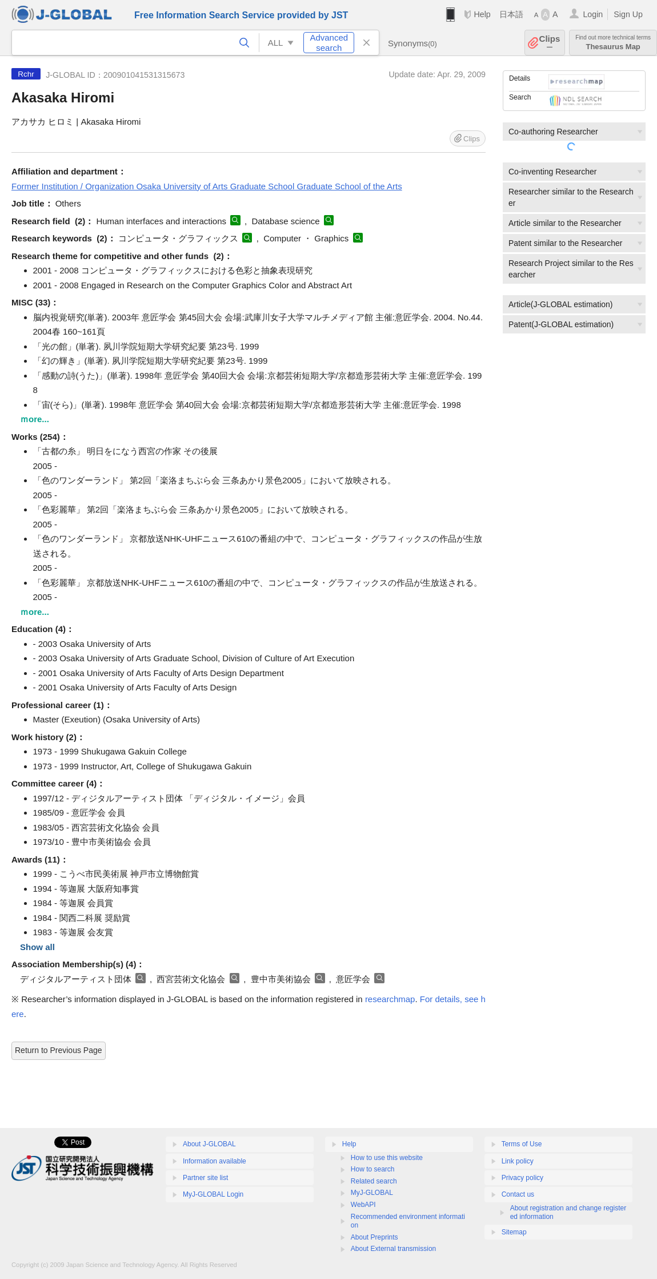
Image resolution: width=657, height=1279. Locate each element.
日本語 (511, 14)
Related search (374, 1181)
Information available (214, 1161)
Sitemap (514, 1232)
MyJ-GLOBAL (372, 1193)
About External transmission (393, 1249)
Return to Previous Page (58, 1050)
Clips (549, 42)
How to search (373, 1169)
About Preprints (374, 1237)
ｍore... (34, 419)
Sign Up (628, 14)
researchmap (390, 999)
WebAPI (363, 1205)
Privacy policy (522, 1178)
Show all (37, 947)
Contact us (518, 1194)
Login (593, 14)
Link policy (518, 1161)
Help (482, 14)
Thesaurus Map (613, 42)
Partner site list (205, 1178)
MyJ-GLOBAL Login (213, 1194)
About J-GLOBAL (209, 1144)
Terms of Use (522, 1144)
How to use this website (387, 1158)
